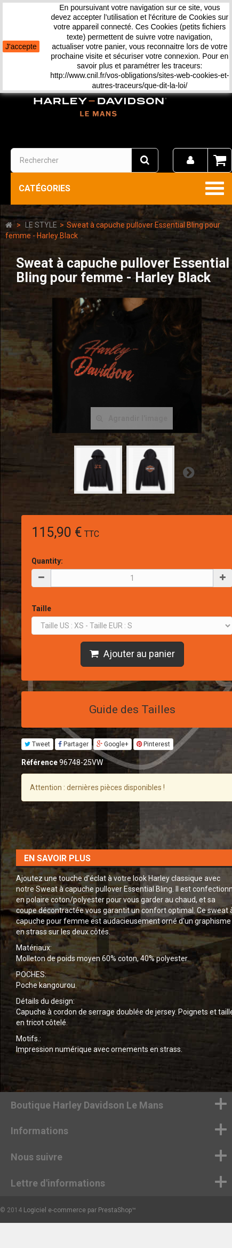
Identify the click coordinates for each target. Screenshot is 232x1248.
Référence (39, 762)
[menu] (190, 160)
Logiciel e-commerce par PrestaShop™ (79, 1210)
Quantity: (47, 561)
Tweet (37, 744)
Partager (73, 744)
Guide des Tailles (132, 709)
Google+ (113, 744)
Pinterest (153, 744)
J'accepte (21, 46)
